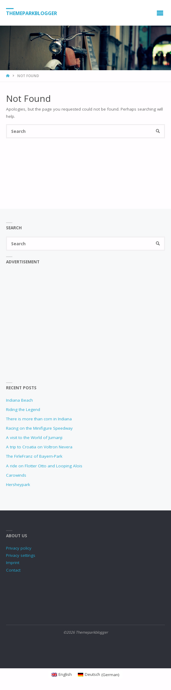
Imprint (12, 562)
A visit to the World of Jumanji (34, 437)
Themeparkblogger (31, 13)
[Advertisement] (85, 327)
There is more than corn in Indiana (39, 419)
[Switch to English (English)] (62, 675)
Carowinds (16, 475)
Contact (13, 570)
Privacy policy (18, 548)
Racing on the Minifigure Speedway (39, 428)
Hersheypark (18, 484)
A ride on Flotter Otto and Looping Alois (44, 466)
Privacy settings (20, 555)
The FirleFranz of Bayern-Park (34, 456)
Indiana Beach (19, 400)
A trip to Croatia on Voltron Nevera (39, 447)
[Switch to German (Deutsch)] (98, 675)
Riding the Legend (23, 409)
